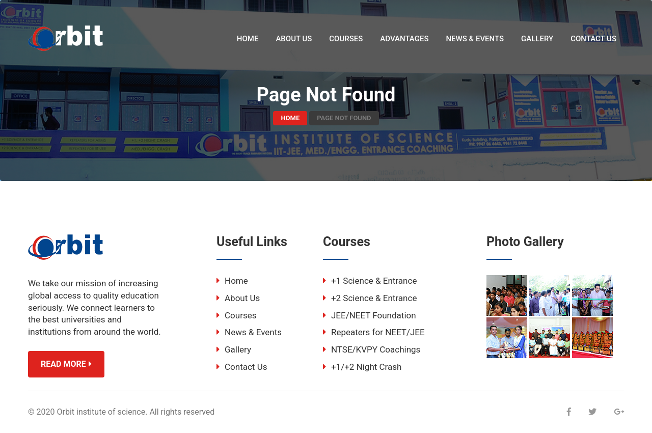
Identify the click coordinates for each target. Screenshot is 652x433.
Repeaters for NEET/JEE (374, 332)
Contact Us (593, 38)
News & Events (475, 38)
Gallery (537, 38)
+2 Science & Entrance (370, 298)
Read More (66, 364)
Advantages (404, 38)
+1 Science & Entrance (370, 281)
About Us (294, 38)
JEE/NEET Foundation (369, 315)
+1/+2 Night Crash (362, 367)
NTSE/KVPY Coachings (371, 349)
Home (248, 38)
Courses (346, 38)
